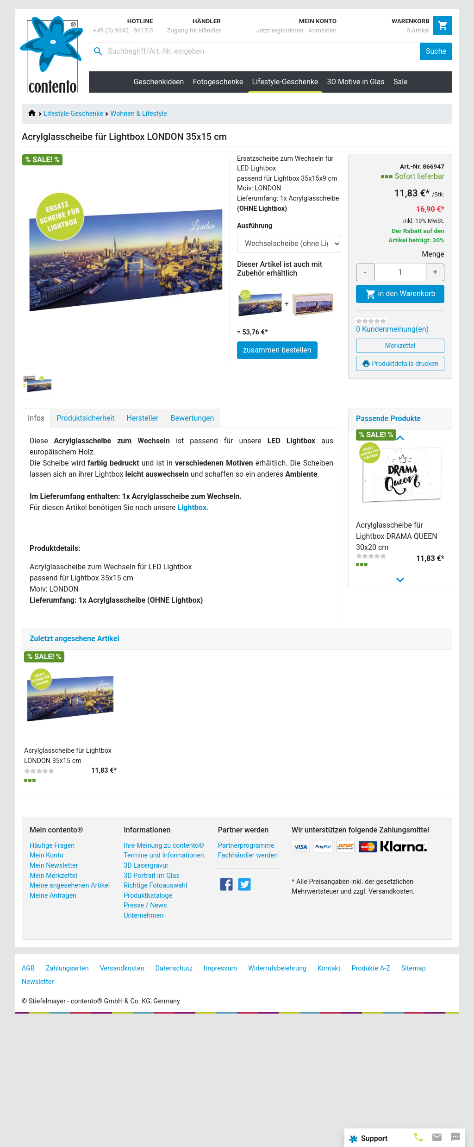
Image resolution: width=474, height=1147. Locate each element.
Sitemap (413, 1094)
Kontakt (329, 1094)
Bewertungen (192, 418)
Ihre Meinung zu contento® (164, 971)
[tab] (418, 1136)
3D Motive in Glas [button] (356, 81)
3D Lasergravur (146, 991)
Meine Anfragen (53, 1021)
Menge (433, 254)
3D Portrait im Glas (152, 1001)
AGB (28, 1094)
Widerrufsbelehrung (277, 1094)
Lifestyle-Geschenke (73, 114)
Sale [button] (400, 81)
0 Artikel (418, 30)
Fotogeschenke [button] (218, 81)
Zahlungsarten (67, 1094)
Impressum (220, 1094)
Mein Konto (46, 981)
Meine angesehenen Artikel (70, 1011)
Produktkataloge (148, 1021)
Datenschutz (174, 1094)
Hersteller (142, 418)
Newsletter (38, 1107)
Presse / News (145, 1031)
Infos (36, 418)
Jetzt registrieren (279, 30)
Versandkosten (122, 1094)
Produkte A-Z (371, 1094)
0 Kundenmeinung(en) (392, 329)
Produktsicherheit (85, 418)
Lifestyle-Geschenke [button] (287, 81)
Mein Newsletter (54, 991)
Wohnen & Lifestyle (139, 114)
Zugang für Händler (194, 30)
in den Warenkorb (400, 294)
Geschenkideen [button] (158, 81)
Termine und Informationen (164, 981)
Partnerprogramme (246, 971)
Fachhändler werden (248, 981)
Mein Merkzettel (53, 1001)
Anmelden (322, 30)
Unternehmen (143, 1041)
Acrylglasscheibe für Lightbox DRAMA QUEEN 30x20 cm (396, 536)
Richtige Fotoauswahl (155, 1011)
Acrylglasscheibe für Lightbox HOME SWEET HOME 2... (394, 694)
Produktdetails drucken (400, 363)
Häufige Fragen (52, 971)
